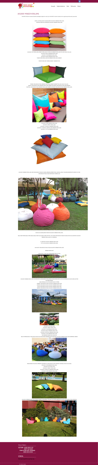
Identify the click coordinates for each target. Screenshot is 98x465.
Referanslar (73, 6)
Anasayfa (53, 6)
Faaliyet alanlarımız (61, 6)
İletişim (79, 6)
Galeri (68, 6)
